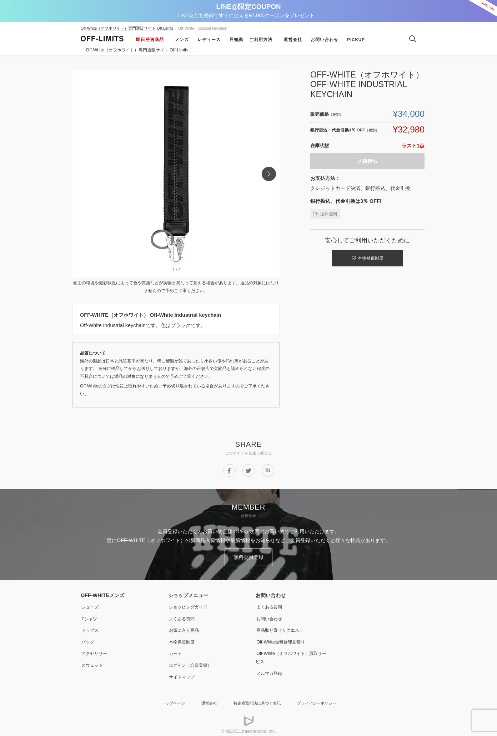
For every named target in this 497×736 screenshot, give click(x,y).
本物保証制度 (183, 638)
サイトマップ (183, 672)
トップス (91, 627)
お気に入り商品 (185, 627)
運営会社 (290, 39)
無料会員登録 (248, 556)
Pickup (353, 39)
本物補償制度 (359, 257)
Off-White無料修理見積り (284, 638)
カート (175, 649)
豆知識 (234, 39)
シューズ (91, 604)
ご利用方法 (260, 39)
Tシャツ (90, 616)
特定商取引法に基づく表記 (256, 698)
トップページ (165, 698)
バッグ (88, 638)
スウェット (93, 661)
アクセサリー (96, 649)
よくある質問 (183, 616)
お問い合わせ (322, 39)
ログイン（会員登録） (193, 661)
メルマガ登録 (271, 669)
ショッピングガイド (190, 604)
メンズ (179, 39)
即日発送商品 (150, 39)
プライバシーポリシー (323, 698)
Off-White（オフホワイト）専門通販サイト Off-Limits (127, 28)
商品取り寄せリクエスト (283, 627)
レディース (206, 39)
